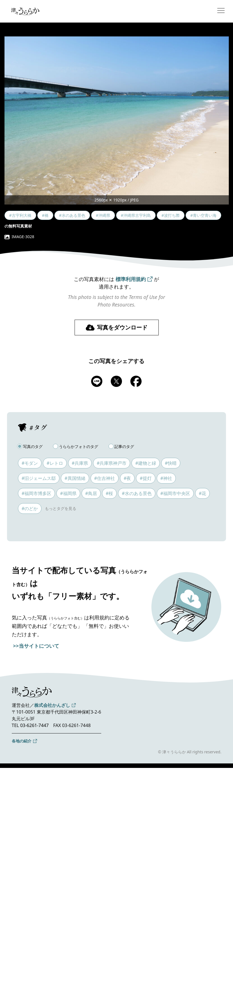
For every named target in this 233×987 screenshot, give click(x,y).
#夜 (127, 478)
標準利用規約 (131, 279)
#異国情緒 (74, 478)
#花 (202, 493)
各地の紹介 (21, 741)
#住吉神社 (104, 478)
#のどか (30, 508)
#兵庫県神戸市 (111, 463)
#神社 (166, 478)
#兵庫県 (80, 463)
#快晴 (171, 463)
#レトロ (55, 463)
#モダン (30, 463)
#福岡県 (68, 493)
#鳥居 (91, 493)
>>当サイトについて (36, 645)
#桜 (109, 493)
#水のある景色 (136, 493)
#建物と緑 (145, 463)
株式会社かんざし (52, 705)
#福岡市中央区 (175, 493)
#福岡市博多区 (36, 493)
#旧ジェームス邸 (39, 478)
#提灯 (145, 478)
